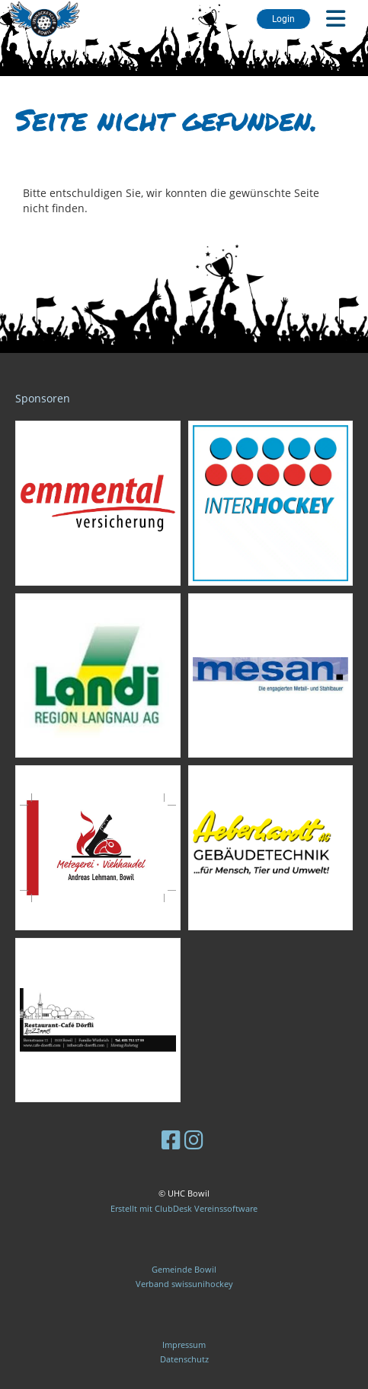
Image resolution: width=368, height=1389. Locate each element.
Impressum (184, 1344)
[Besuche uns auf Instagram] (193, 1139)
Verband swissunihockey (184, 1283)
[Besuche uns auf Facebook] (171, 1139)
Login (283, 19)
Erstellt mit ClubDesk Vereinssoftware (184, 1208)
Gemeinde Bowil (184, 1269)
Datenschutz (184, 1359)
